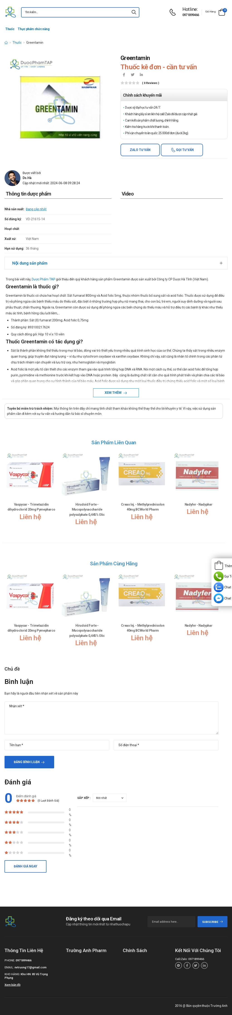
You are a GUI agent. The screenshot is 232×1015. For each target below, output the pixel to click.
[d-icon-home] (6, 42)
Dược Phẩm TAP (43, 279)
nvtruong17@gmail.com (30, 967)
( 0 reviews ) (150, 83)
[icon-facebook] (124, 75)
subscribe (212, 922)
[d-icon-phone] (173, 12)
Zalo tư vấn (140, 150)
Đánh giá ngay (25, 866)
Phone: (10, 960)
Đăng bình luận (27, 762)
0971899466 (190, 15)
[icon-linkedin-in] (141, 75)
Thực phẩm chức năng (33, 29)
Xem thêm (113, 392)
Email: (9, 967)
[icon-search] (133, 12)
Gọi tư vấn (184, 150)
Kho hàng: (12, 974)
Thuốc (9, 29)
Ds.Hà (27, 178)
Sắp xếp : (84, 798)
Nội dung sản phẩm (29, 263)
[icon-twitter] (132, 75)
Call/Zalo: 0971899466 (189, 959)
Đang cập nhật (36, 209)
